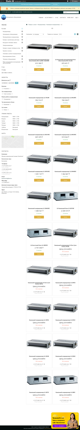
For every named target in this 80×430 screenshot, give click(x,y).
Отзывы (4, 70)
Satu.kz (47, 427)
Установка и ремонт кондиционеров (12, 53)
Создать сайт (18, 1)
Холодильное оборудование (10, 34)
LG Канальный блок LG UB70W (65, 208)
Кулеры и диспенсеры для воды (11, 40)
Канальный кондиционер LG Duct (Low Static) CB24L (39, 283)
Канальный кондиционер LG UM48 (39, 356)
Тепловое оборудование (9, 59)
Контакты (63, 17)
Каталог (55, 4)
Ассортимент (49, 17)
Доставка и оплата (7, 72)
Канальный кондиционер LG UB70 (39, 392)
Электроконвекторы (8, 45)
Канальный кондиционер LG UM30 (65, 282)
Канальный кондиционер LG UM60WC (39, 208)
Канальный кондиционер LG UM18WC (65, 97)
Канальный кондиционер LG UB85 (65, 392)
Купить (39, 69)
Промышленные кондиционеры (11, 37)
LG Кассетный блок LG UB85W (39, 245)
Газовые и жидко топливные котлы (11, 48)
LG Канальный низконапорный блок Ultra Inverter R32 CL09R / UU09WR (39, 60)
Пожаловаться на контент (50, 428)
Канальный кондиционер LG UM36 (39, 320)
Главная (41, 17)
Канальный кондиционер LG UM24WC (39, 134)
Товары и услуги (32, 24)
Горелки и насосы (7, 51)
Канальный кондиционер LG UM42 (65, 320)
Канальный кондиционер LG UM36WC (39, 171)
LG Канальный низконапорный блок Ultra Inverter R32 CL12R (65, 60)
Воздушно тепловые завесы (10, 42)
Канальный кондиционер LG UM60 (65, 356)
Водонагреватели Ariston (9, 56)
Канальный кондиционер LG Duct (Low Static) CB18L (65, 246)
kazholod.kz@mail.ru (7, 178)
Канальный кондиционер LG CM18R (39, 97)
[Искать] (77, 12)
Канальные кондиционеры (53, 24)
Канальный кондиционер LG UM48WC (65, 171)
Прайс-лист (70, 17)
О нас (56, 17)
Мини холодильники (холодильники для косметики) (11, 62)
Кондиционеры (6, 31)
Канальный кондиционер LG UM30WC (65, 134)
